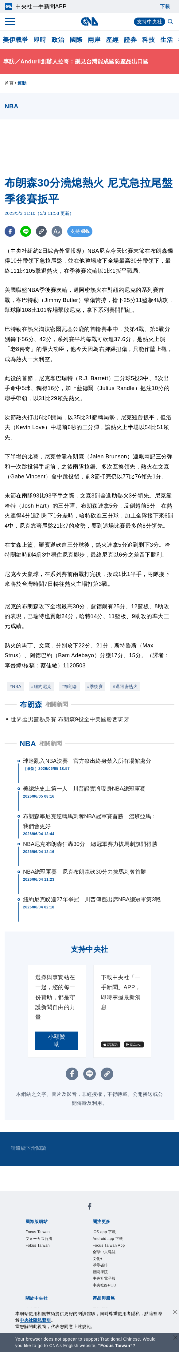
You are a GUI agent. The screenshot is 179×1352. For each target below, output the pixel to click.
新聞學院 (100, 1272)
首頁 (9, 83)
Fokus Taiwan (37, 1245)
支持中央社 (149, 21)
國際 (76, 39)
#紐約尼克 (41, 686)
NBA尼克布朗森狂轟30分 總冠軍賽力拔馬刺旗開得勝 (90, 844)
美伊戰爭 (15, 39)
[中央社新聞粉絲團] (89, 1207)
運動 (22, 83)
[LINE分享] (25, 231)
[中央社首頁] (89, 21)
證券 (130, 39)
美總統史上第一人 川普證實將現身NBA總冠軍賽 (84, 789)
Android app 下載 (108, 1239)
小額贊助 (56, 1040)
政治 (58, 39)
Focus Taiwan (37, 1232)
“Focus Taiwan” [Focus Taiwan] (115, 1345)
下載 (165, 6)
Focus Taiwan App (109, 1245)
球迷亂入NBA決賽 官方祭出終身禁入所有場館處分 (87, 761)
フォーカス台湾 (39, 1239)
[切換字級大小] (57, 231)
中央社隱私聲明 (35, 1320)
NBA (28, 743)
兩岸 (94, 39)
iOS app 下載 (104, 1232)
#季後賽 (95, 686)
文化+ (98, 1259)
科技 (148, 39)
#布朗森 (69, 686)
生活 (166, 39)
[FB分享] (10, 231)
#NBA (15, 686)
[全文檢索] (171, 22)
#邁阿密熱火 (125, 686)
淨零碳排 (100, 1265)
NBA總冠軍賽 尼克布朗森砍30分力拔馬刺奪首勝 (84, 872)
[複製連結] (41, 231)
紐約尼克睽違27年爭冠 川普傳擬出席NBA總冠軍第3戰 (92, 899)
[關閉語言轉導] (175, 1338)
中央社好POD (105, 1285)
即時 (39, 39)
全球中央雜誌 (104, 1252)
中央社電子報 (104, 1278)
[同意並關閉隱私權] (175, 1313)
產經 (112, 39)
